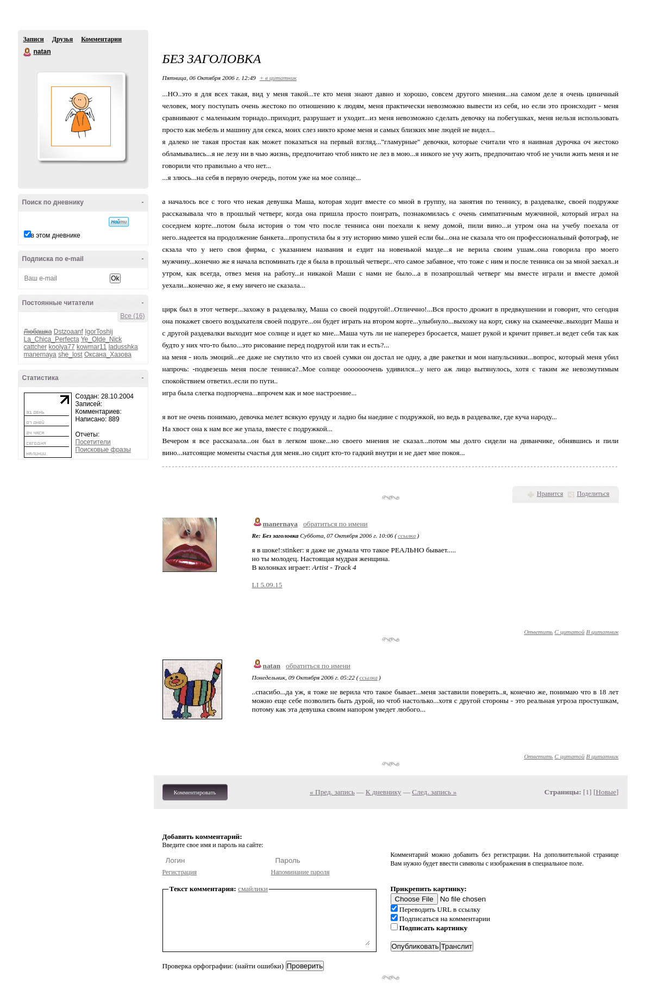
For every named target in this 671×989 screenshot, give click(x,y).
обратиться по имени (335, 524)
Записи (33, 39)
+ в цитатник (278, 77)
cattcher (35, 347)
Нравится (550, 493)
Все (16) (132, 316)
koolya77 (62, 347)
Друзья (62, 39)
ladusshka (123, 347)
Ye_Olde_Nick (101, 339)
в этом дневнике (55, 235)
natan (27, 52)
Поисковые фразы (103, 449)
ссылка (407, 535)
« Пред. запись (332, 792)
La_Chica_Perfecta (51, 339)
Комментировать (195, 792)
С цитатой (570, 632)
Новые (606, 792)
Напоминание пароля (300, 872)
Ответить (538, 632)
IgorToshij (98, 331)
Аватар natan (81, 116)
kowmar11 (91, 347)
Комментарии (101, 39)
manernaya (40, 354)
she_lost (70, 354)
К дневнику (384, 792)
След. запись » (434, 792)
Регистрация (179, 872)
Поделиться (593, 493)
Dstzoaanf (68, 331)
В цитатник (602, 632)
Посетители (93, 442)
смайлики (253, 889)
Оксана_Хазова (107, 354)
